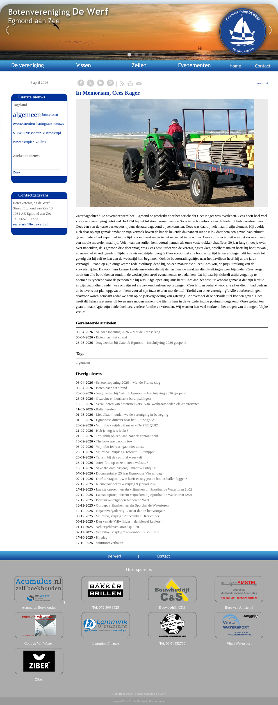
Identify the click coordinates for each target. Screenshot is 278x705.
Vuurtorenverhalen (109, 543)
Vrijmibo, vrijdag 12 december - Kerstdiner (127, 516)
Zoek (16, 172)
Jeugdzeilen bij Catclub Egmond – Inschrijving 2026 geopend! (142, 342)
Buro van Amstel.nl (239, 607)
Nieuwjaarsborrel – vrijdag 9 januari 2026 (126, 484)
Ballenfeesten (106, 409)
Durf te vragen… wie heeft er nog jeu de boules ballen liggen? (141, 478)
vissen (19, 132)
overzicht (261, 83)
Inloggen (116, 701)
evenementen (24, 123)
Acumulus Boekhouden (39, 607)
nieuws (58, 123)
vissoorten (33, 133)
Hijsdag (101, 537)
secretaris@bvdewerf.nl (30, 224)
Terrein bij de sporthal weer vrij (119, 457)
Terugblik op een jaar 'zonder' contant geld (127, 436)
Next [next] (270, 30)
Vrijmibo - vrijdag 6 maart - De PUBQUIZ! (127, 425)
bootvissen (50, 114)
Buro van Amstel (157, 701)
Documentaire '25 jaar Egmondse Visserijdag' (129, 473)
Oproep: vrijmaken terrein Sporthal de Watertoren (132, 505)
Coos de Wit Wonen (39, 643)
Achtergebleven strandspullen (117, 527)
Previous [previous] (7, 30)
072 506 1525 (109, 607)
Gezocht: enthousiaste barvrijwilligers (124, 398)
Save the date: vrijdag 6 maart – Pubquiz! (126, 468)
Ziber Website (129, 701)
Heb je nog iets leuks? (112, 430)
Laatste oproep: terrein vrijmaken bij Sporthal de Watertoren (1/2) (144, 489)
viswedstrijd (52, 133)
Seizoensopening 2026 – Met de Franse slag (128, 332)
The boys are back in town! (116, 441)
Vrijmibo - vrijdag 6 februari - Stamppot (125, 452)
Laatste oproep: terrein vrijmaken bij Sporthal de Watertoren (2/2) (144, 494)
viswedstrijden (24, 142)
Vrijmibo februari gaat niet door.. (120, 446)
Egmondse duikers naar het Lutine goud (125, 420)
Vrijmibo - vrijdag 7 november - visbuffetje (127, 532)
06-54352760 (175, 643)
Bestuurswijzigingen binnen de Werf (122, 500)
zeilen (41, 141)
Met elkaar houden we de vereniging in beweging (132, 414)
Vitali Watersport (239, 643)
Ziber (39, 679)
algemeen (83, 362)
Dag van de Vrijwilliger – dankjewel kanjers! (129, 521)
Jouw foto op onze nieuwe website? (122, 462)
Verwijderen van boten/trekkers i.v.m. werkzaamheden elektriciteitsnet (147, 404)
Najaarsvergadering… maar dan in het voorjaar (130, 511)
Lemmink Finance (105, 643)
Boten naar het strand (111, 337)
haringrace (44, 123)
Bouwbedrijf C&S (172, 607)
